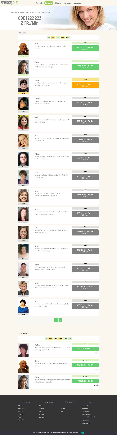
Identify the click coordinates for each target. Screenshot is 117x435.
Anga (36, 117)
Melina (37, 264)
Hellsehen (58, 3)
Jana (36, 191)
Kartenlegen (67, 3)
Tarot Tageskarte (86, 411)
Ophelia (37, 154)
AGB (19, 405)
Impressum (20, 414)
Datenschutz (20, 411)
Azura (37, 172)
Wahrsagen (77, 3)
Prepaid (19, 417)
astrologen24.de (85, 423)
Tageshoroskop (85, 405)
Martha (65, 338)
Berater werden (21, 408)
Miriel (36, 135)
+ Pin (85, 48)
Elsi (36, 301)
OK (82, 432)
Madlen (62, 37)
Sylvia (37, 209)
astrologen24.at (85, 420)
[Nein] (115, 432)
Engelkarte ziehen (86, 414)
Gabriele (37, 99)
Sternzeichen (85, 408)
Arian (36, 283)
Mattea (67, 37)
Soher (37, 246)
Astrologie (39, 3)
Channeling (48, 3)
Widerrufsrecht (21, 420)
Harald (58, 37)
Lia (36, 228)
